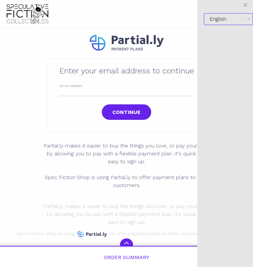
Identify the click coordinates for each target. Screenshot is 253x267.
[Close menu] (245, 5)
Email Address (71, 86)
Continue (126, 112)
